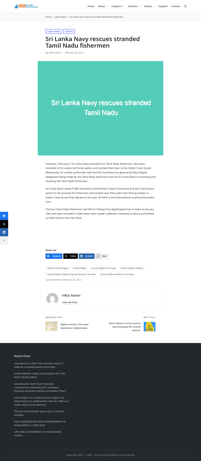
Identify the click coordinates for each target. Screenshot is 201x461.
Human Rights (80, 268)
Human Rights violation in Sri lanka (117, 274)
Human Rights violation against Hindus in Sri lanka (71, 274)
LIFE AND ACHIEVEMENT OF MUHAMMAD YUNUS (37, 433)
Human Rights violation (132, 268)
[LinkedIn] (87, 256)
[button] (70, 302)
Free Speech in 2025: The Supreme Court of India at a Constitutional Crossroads (38, 365)
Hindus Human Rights (57, 268)
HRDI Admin (71, 295)
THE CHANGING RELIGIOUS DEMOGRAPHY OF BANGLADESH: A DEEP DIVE (40, 423)
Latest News (53, 31)
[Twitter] (70, 256)
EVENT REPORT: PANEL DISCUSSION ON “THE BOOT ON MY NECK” (39, 375)
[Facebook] (54, 256)
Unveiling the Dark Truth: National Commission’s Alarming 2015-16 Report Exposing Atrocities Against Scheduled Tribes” (40, 387)
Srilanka (69, 31)
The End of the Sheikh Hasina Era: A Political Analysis (39, 413)
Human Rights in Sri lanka (103, 268)
